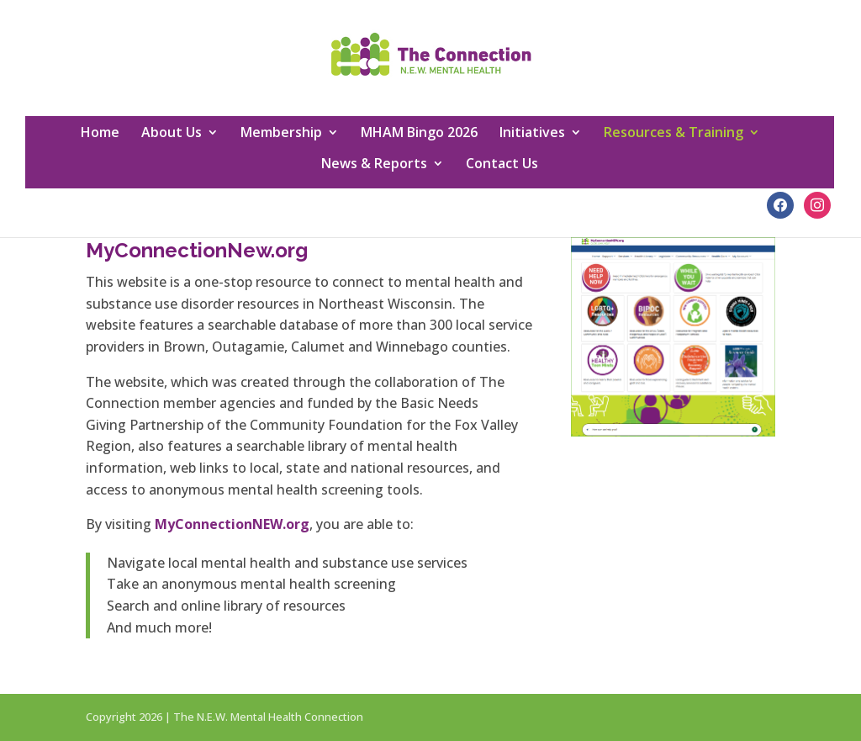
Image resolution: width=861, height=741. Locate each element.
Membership (281, 133)
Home (100, 133)
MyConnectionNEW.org (232, 524)
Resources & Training (673, 133)
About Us (171, 133)
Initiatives (532, 133)
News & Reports (374, 164)
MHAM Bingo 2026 (419, 133)
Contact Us (502, 164)
